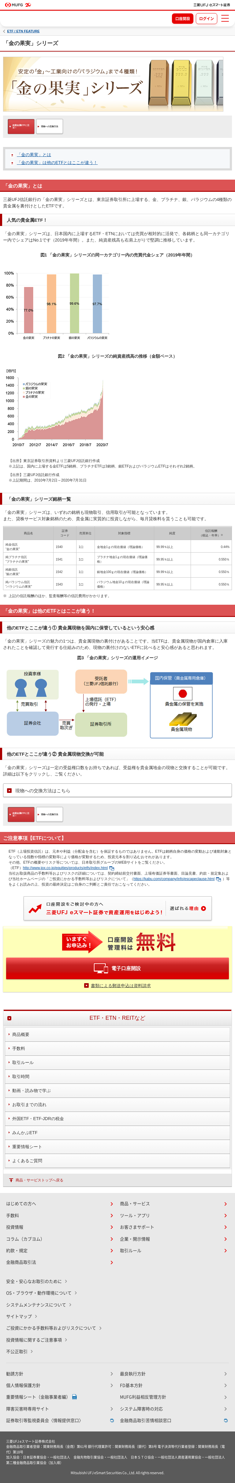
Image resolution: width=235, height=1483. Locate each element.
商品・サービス (135, 1204)
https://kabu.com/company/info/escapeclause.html (177, 879)
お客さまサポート (137, 1227)
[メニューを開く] (225, 18)
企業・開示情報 (135, 1239)
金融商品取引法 (21, 1262)
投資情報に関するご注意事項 (34, 1340)
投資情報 (14, 1227)
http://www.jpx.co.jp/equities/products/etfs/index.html (68, 868)
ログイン (206, 18)
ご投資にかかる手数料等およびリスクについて (51, 1328)
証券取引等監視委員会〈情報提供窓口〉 (44, 1420)
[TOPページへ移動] (212, 4)
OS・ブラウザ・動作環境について (39, 1293)
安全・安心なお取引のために (34, 1281)
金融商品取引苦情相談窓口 (145, 1420)
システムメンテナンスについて (36, 1305)
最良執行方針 (133, 1374)
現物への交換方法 (49, 126)
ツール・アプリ (135, 1215)
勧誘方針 (14, 1374)
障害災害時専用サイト (27, 1409)
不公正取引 (17, 1351)
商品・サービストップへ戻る (39, 1180)
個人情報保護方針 (23, 1385)
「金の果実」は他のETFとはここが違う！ (57, 162)
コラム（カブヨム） (25, 1239)
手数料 (12, 1215)
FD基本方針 (131, 1385)
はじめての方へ (21, 1204)
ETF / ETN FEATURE (23, 31)
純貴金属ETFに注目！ (21, 126)
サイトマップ (19, 1316)
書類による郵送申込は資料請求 (121, 985)
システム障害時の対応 (141, 1409)
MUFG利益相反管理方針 (143, 1397)
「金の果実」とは (34, 154)
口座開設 (182, 18)
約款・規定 (17, 1250)
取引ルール (130, 1250)
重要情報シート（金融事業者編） (38, 1397)
